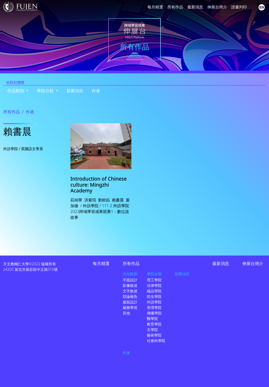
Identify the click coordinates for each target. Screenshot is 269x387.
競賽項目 (74, 91)
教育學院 (154, 324)
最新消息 (195, 6)
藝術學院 (154, 335)
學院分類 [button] (46, 91)
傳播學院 (154, 312)
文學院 (152, 329)
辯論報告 (130, 296)
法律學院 (154, 285)
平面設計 (130, 279)
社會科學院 (156, 340)
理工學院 (154, 279)
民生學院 (154, 296)
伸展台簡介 (217, 6)
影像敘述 (130, 285)
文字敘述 (130, 290)
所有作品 (175, 6)
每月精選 (155, 6)
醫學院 (152, 318)
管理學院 (154, 307)
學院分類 (154, 273)
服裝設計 (130, 301)
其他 (126, 312)
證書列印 (239, 6)
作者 (96, 91)
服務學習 (130, 307)
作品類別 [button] (16, 91)
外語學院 (154, 301)
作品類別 (130, 273)
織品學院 (154, 290)
